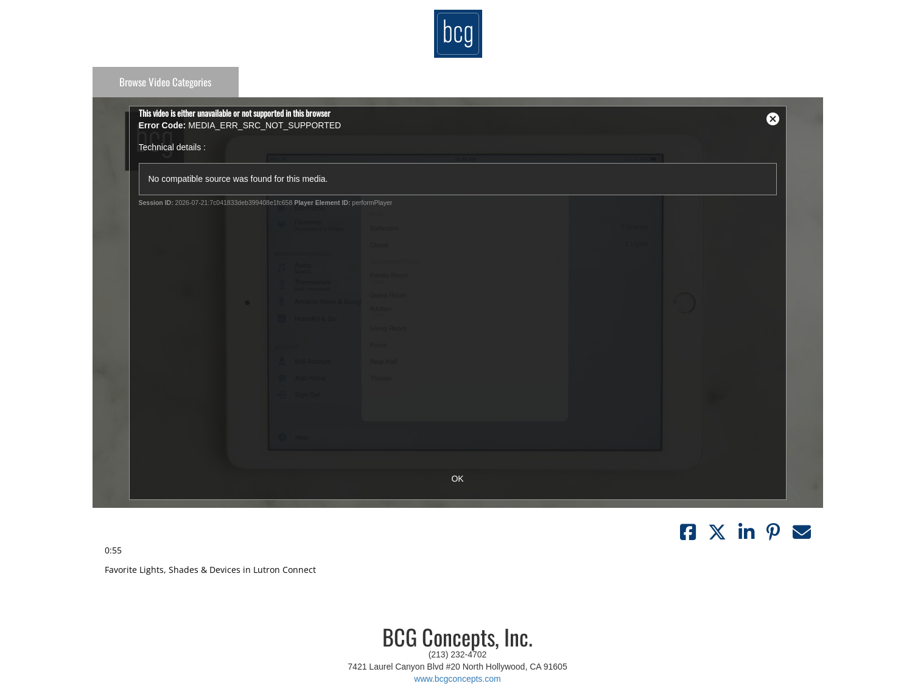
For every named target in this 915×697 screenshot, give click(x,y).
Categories (165, 81)
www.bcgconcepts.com (457, 679)
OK (457, 479)
